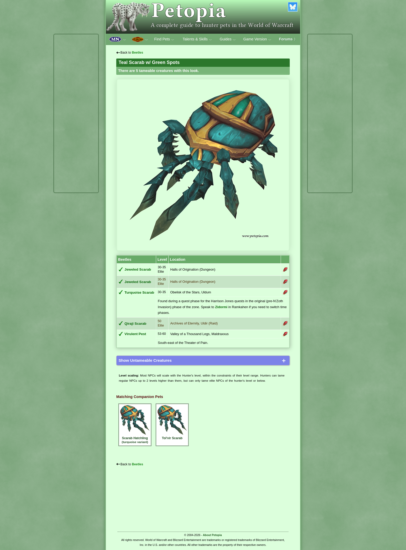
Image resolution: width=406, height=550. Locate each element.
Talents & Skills (197, 39)
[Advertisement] (76, 113)
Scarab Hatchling (134, 424)
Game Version (257, 39)
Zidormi (221, 307)
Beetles (137, 52)
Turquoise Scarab (139, 292)
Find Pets (164, 39)
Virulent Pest (135, 334)
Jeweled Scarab (138, 269)
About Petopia (212, 535)
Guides (228, 39)
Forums (288, 39)
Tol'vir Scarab (172, 422)
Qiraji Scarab (135, 323)
